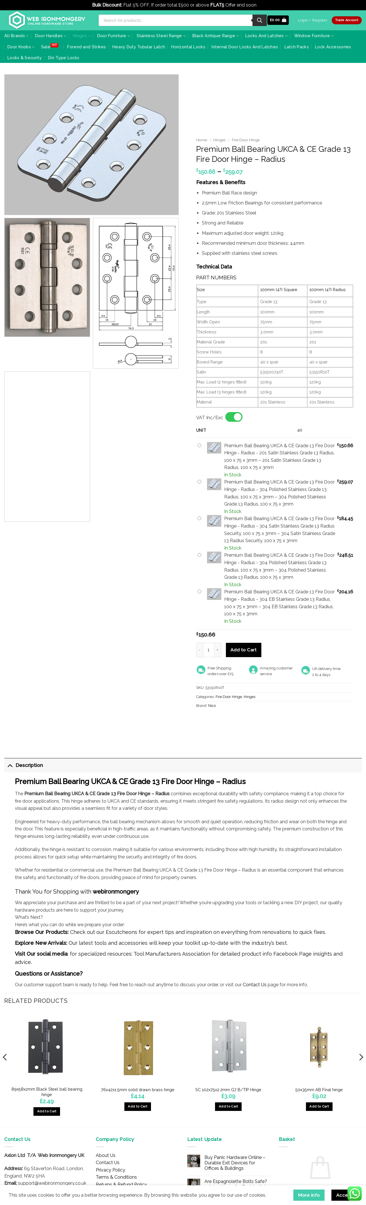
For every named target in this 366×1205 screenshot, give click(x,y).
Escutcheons (121, 932)
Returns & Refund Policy (121, 1184)
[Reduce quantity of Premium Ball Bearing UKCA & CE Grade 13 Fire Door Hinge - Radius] (199, 650)
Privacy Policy (110, 1170)
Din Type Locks (63, 57)
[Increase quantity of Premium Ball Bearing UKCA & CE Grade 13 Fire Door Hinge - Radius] (217, 650)
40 (299, 429)
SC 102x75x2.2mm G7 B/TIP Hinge (228, 1089)
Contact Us (254, 984)
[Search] (259, 20)
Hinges (82, 36)
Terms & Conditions (116, 1177)
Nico (212, 705)
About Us (106, 1155)
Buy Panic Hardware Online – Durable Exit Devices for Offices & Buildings (234, 1163)
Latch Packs (297, 46)
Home (201, 140)
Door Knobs (21, 47)
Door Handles (51, 36)
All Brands (16, 36)
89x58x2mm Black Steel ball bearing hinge (46, 1092)
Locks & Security (24, 57)
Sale (45, 46)
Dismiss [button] (266, 5)
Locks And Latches (266, 36)
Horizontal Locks (188, 46)
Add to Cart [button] (47, 1111)
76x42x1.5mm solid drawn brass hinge (137, 1089)
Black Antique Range (215, 36)
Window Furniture (314, 36)
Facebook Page (292, 954)
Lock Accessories (333, 46)
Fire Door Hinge (246, 140)
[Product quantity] (208, 650)
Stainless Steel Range (161, 36)
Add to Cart (243, 650)
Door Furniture (113, 36)
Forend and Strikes (86, 46)
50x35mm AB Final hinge (319, 1089)
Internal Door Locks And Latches (245, 46)
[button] (278, 20)
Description (23, 765)
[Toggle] (9, 765)
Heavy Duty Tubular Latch (138, 46)
